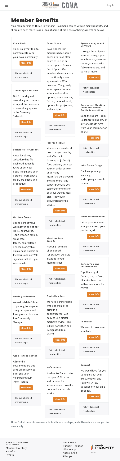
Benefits (11, 451)
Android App (70, 452)
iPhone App (69, 449)
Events (10, 455)
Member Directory (16, 448)
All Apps (67, 456)
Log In (110, 5)
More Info (26, 63)
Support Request (73, 446)
